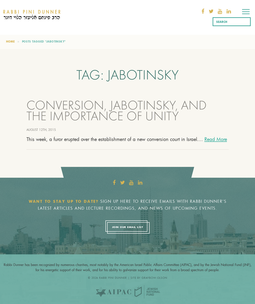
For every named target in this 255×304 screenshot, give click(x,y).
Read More (215, 139)
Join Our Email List (127, 227)
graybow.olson (154, 277)
